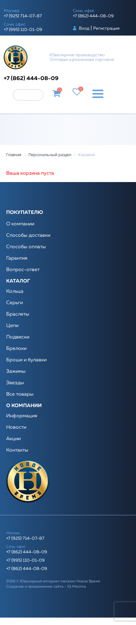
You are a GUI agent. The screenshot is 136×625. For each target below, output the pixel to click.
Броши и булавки (26, 360)
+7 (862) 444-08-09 (93, 16)
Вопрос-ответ (22, 269)
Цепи (12, 325)
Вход (84, 28)
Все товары (20, 394)
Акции (13, 438)
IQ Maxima (76, 587)
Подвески (17, 337)
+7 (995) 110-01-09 (23, 30)
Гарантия (16, 258)
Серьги (14, 302)
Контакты (17, 450)
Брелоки (16, 348)
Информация (21, 416)
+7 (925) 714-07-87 (23, 16)
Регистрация (106, 28)
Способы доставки (28, 235)
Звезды (15, 383)
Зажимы (16, 371)
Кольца (14, 291)
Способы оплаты (26, 246)
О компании (20, 224)
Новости (16, 427)
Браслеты (17, 314)
